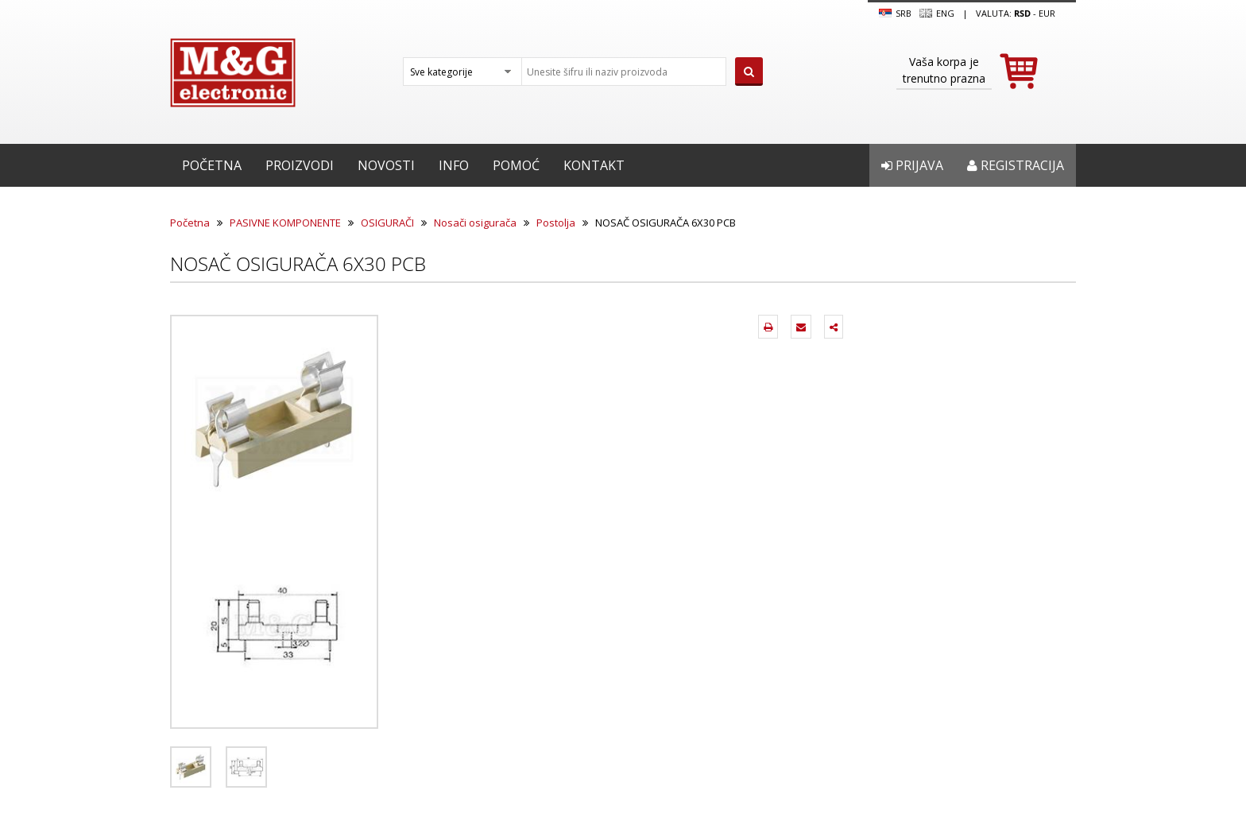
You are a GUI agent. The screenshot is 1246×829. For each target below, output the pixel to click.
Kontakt (594, 165)
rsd (1022, 13)
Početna (212, 165)
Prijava (912, 165)
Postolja (555, 222)
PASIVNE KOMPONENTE (285, 222)
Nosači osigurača (475, 222)
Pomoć (516, 165)
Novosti (386, 165)
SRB (895, 13)
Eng (936, 13)
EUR (1047, 13)
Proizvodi (299, 165)
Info (454, 165)
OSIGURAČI (387, 222)
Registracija (1015, 165)
